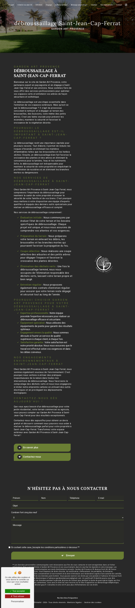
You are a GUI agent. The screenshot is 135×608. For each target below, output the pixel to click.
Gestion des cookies (93, 603)
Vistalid (38, 603)
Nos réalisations (107, 5)
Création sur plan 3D (24, 5)
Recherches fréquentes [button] (67, 598)
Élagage (49, 5)
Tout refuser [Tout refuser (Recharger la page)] (17, 596)
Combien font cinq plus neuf (24, 509)
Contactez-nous (29, 457)
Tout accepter (17, 591)
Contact (119, 5)
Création (94, 5)
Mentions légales (74, 603)
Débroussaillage (61, 5)
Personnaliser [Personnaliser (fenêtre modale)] (17, 601)
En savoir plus (28, 447)
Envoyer (70, 552)
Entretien (39, 5)
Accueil (11, 5)
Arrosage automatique (79, 5)
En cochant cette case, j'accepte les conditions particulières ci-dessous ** (45, 544)
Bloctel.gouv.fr (40, 581)
